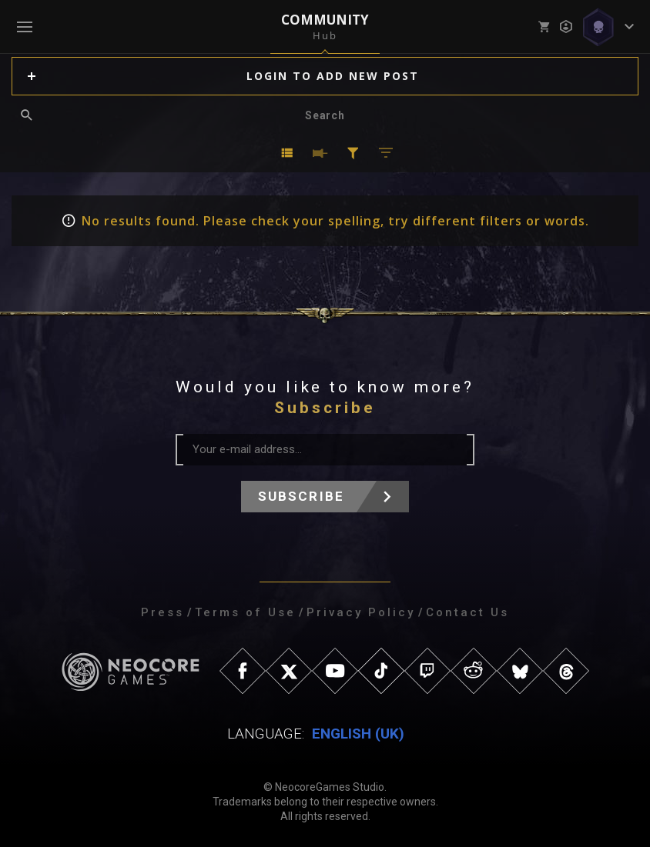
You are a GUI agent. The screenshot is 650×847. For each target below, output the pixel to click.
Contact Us (467, 612)
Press (162, 612)
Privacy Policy (361, 612)
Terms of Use (245, 612)
